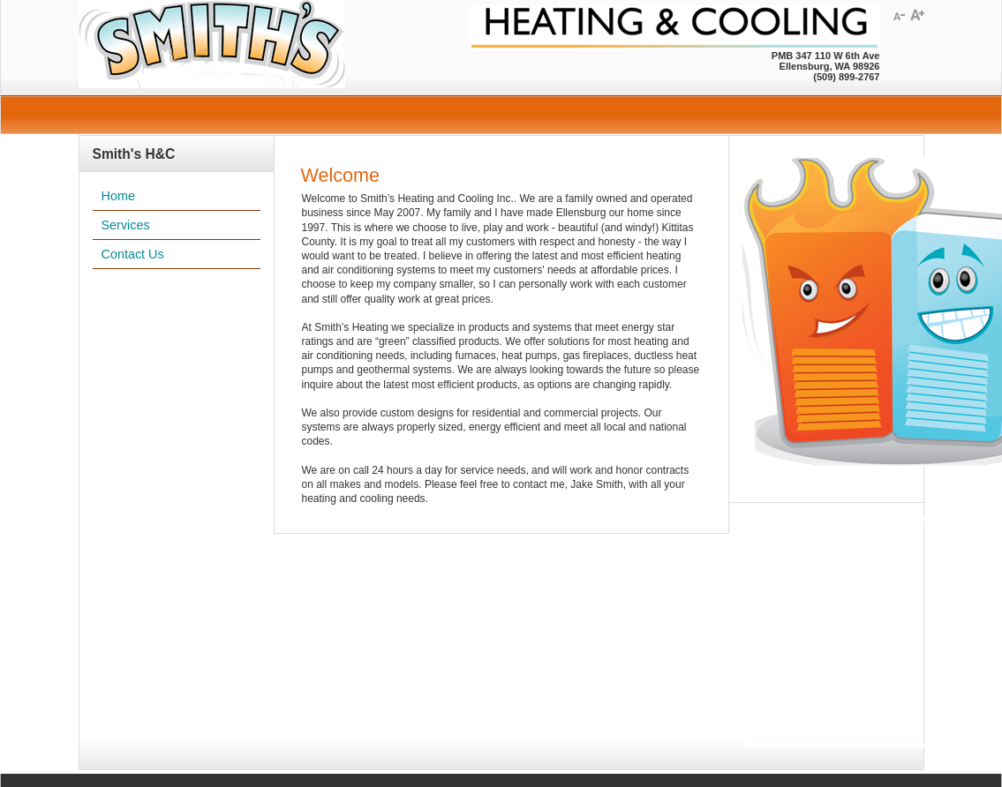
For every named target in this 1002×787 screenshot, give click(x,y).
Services (126, 225)
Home (118, 196)
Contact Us (133, 254)
